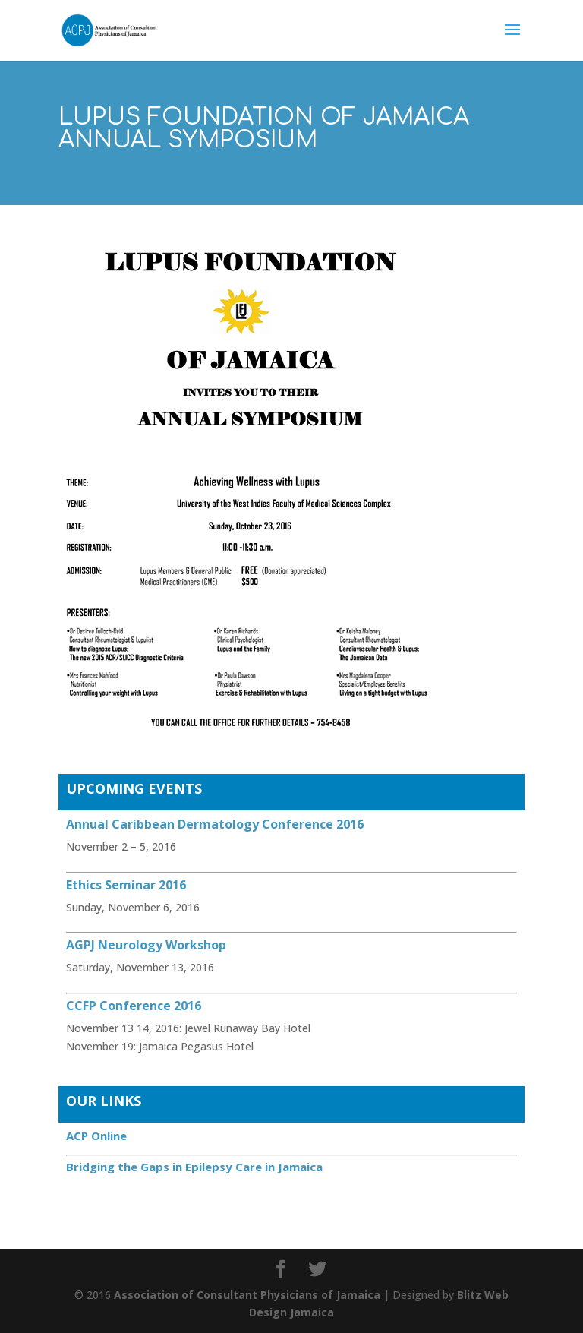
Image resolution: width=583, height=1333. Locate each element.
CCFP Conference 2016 (133, 1005)
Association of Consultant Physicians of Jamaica (247, 1294)
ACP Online (96, 1135)
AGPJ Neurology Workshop (146, 945)
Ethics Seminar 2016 (126, 885)
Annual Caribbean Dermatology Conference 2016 (215, 824)
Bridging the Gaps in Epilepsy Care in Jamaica (194, 1166)
